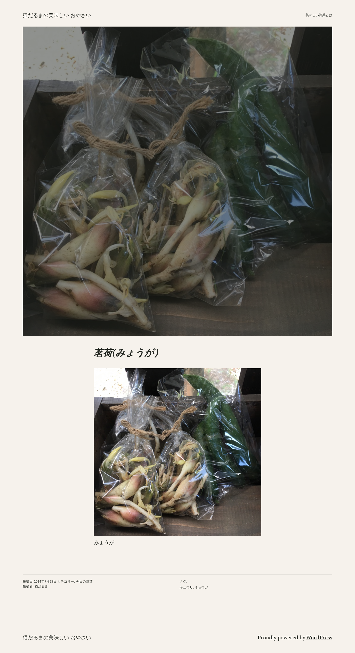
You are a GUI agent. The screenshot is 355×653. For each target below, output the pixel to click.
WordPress (319, 637)
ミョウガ (201, 587)
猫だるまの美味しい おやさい (57, 15)
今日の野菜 (84, 581)
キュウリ (186, 587)
